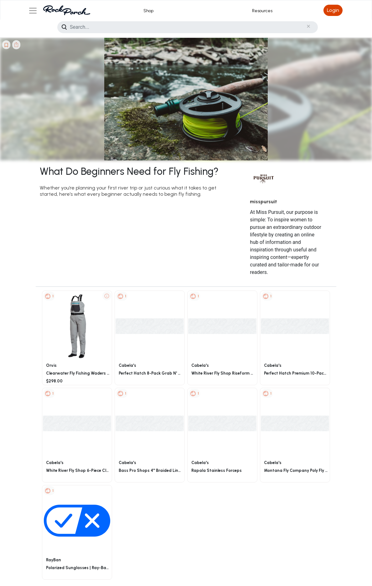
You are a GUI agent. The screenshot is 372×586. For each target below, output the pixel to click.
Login (333, 10)
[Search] (187, 27)
